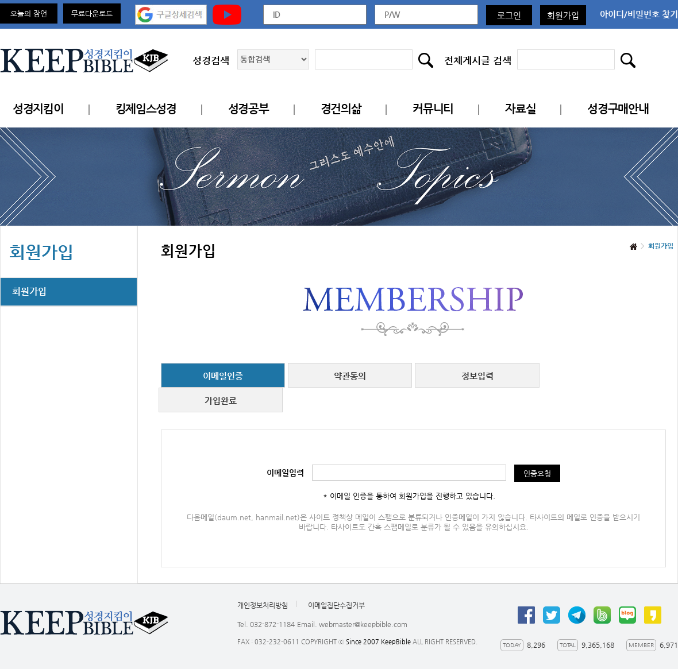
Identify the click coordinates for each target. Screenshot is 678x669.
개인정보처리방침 (262, 605)
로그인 (509, 15)
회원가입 (563, 15)
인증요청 (537, 473)
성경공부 (248, 108)
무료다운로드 (92, 13)
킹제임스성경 (145, 108)
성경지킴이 (38, 108)
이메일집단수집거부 (336, 605)
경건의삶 (341, 108)
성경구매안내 (617, 108)
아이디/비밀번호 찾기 (639, 14)
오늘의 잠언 (28, 13)
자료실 (520, 108)
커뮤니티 (433, 108)
